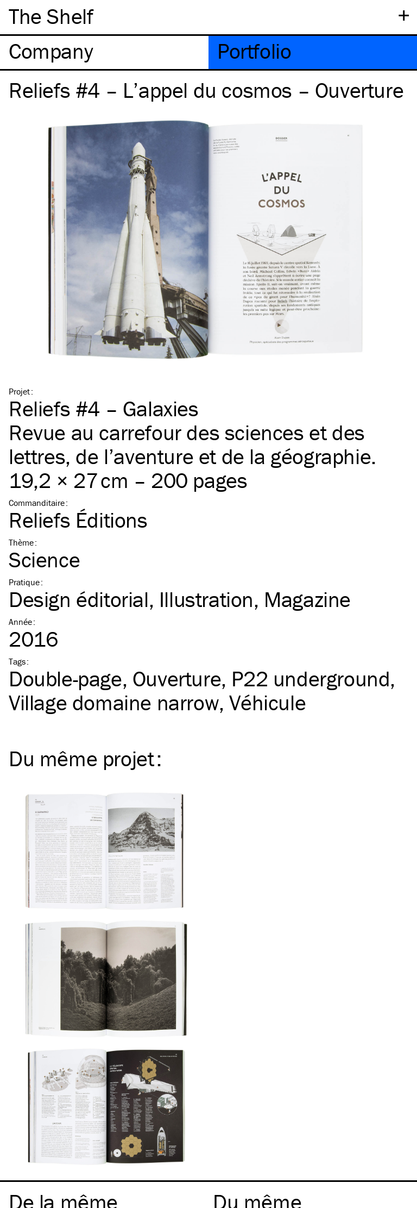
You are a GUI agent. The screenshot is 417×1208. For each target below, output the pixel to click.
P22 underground (310, 678)
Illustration (206, 599)
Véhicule (267, 702)
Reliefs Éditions (78, 519)
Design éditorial (79, 599)
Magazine (307, 599)
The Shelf (51, 16)
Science (44, 559)
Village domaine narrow (114, 702)
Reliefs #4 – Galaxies (104, 408)
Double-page (65, 678)
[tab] (104, 52)
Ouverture (176, 678)
